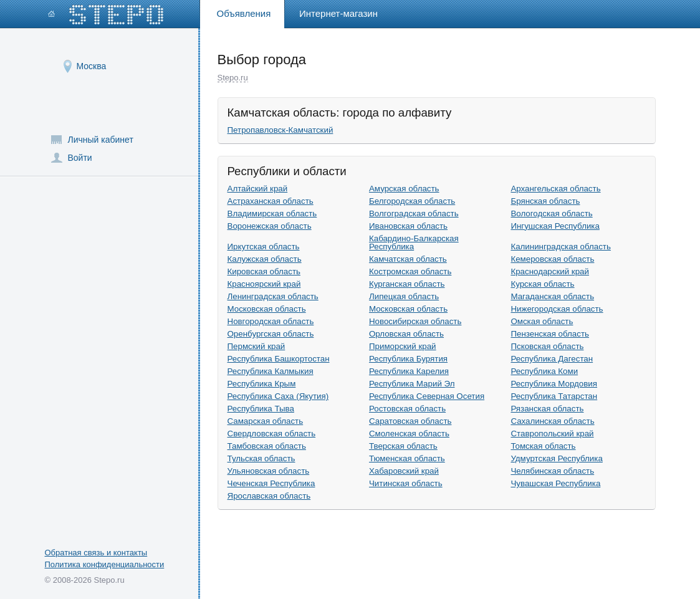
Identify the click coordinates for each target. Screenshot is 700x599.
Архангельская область (555, 188)
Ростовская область (407, 409)
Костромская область (410, 271)
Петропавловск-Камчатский (280, 130)
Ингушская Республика (555, 226)
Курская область (542, 284)
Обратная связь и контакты (96, 552)
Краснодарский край (550, 271)
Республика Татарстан (554, 396)
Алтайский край (258, 188)
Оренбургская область (271, 334)
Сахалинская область (552, 421)
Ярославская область (269, 496)
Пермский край (256, 346)
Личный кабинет (100, 140)
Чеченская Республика (271, 483)
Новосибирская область (415, 321)
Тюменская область (407, 458)
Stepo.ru (233, 77)
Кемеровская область (552, 259)
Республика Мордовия (554, 384)
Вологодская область (551, 213)
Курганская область (407, 284)
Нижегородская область (557, 309)
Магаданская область (552, 296)
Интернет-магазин (338, 13)
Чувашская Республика (555, 483)
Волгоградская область (414, 213)
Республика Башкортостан (279, 359)
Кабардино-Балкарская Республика (414, 242)
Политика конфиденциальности (105, 564)
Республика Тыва (261, 409)
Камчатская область (408, 259)
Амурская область (404, 188)
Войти (80, 158)
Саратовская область (410, 421)
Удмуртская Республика (556, 458)
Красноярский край (264, 284)
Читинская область (406, 483)
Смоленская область (409, 433)
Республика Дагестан (552, 359)
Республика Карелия (409, 371)
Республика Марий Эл (412, 384)
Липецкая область (404, 296)
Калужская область (265, 259)
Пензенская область (550, 334)
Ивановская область (408, 226)
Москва (92, 65)
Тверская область (403, 446)
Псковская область (547, 346)
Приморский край (402, 346)
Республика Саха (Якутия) (278, 396)
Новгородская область (271, 321)
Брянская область (545, 201)
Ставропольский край (552, 433)
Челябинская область (552, 471)
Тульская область (261, 458)
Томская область (543, 446)
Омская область (542, 321)
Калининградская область (561, 246)
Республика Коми (544, 371)
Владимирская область (272, 213)
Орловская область (406, 334)
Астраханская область (271, 201)
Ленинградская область (273, 296)
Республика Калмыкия (271, 371)
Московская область (267, 309)
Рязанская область (547, 409)
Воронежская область (270, 226)
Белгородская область (412, 201)
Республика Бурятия (408, 359)
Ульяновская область (269, 471)
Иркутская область (264, 246)
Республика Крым (262, 384)
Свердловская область (272, 433)
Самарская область (266, 421)
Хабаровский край (404, 471)
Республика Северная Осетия (426, 396)
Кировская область (264, 271)
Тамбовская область (267, 446)
